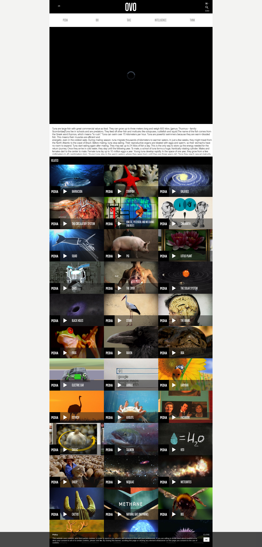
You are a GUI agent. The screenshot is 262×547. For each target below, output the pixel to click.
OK (206, 539)
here (101, 540)
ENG (206, 3)
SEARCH (207, 11)
